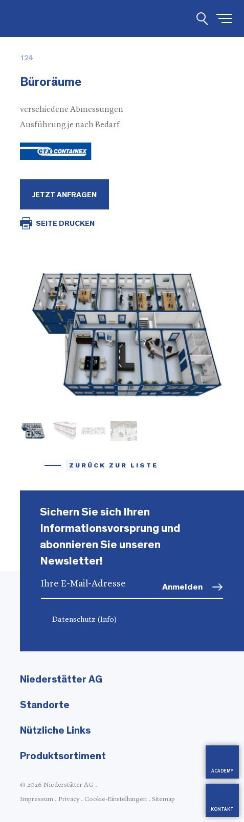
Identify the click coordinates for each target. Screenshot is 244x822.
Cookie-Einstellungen (115, 799)
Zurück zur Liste (114, 465)
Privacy (68, 799)
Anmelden (182, 586)
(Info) (107, 620)
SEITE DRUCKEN (65, 223)
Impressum (36, 799)
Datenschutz (84, 620)
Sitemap (163, 799)
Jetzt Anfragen (64, 195)
